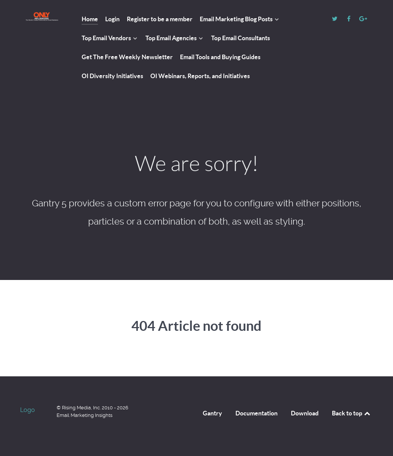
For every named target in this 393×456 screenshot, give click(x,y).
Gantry (212, 413)
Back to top (351, 413)
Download (305, 413)
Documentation (256, 413)
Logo (27, 410)
